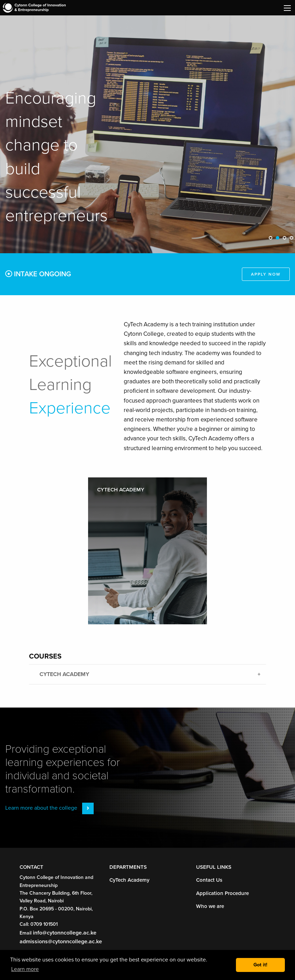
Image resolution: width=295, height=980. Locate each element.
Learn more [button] (25, 969)
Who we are (210, 906)
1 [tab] (272, 239)
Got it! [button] (260, 965)
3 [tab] (286, 239)
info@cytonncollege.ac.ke (64, 933)
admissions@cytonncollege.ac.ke (61, 941)
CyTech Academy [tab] (65, 674)
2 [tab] (279, 239)
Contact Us (210, 880)
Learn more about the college (50, 808)
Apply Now (265, 274)
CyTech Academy (130, 880)
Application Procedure (224, 893)
